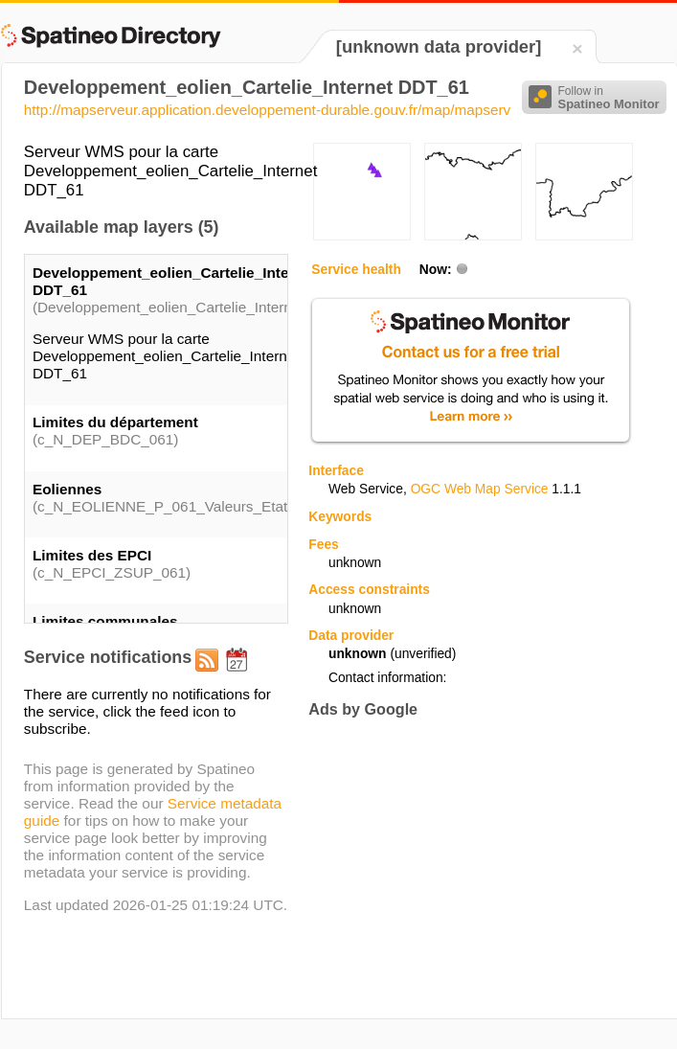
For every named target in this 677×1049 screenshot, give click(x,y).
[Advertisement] (469, 868)
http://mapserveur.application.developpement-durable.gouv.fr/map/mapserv (267, 110)
